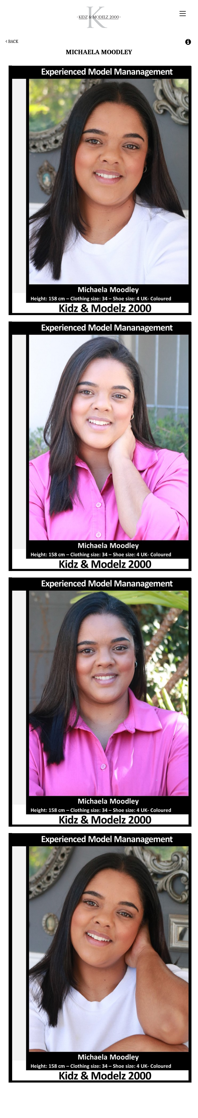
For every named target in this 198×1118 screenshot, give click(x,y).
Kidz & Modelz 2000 (99, 17)
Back (12, 41)
